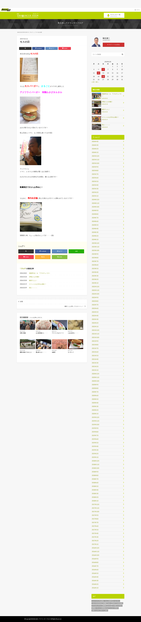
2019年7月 (95, 435)
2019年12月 (95, 417)
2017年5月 (95, 530)
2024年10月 (95, 207)
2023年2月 (95, 279)
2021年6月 (95, 352)
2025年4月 (95, 185)
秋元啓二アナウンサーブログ (70, 23)
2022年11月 (95, 290)
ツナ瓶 (114, 605)
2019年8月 (95, 432)
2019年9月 (95, 428)
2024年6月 (95, 221)
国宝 (106, 610)
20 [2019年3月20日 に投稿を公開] (103, 76)
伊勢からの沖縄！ (34, 277)
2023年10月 (95, 250)
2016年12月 (95, 548)
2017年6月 (95, 526)
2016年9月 (95, 559)
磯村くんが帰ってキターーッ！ (74, 306)
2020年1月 (95, 413)
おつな (109, 605)
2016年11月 (95, 551)
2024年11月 (95, 203)
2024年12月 (95, 199)
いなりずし (116, 601)
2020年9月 (95, 384)
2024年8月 (95, 214)
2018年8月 (95, 475)
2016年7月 (95, 566)
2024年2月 (95, 236)
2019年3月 (95, 450)
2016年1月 (95, 588)
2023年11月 (95, 247)
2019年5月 (95, 443)
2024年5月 (95, 225)
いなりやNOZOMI (97, 603)
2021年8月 (95, 344)
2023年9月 (95, 254)
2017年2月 (95, 540)
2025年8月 (95, 170)
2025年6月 (95, 178)
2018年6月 (95, 482)
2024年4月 (95, 228)
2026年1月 (95, 152)
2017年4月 (95, 533)
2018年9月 (95, 472)
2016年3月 (95, 580)
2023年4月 (95, 272)
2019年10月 (95, 424)
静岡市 (104, 605)
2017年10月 (95, 511)
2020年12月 (95, 374)
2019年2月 (95, 453)
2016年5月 (95, 573)
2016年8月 (95, 562)
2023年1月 (95, 283)
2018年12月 (95, 461)
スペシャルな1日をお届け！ (37, 284)
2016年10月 (95, 555)
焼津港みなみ (105, 608)
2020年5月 (95, 399)
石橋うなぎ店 (95, 610)
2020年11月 (95, 377)
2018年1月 (95, 501)
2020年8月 (95, 388)
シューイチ (95, 601)
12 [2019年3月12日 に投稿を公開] (98, 73)
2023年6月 (95, 265)
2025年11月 (95, 159)
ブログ (23, 268)
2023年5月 (95, 268)
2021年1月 (95, 370)
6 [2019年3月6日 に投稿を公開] (103, 69)
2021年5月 (95, 355)
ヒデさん (119, 605)
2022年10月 (95, 294)
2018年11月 (95, 464)
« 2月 (93, 82)
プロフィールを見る (113, 44)
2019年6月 (95, 439)
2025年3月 (95, 188)
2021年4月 (95, 359)
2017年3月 (95, 537)
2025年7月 (95, 174)
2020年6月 (95, 395)
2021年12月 (95, 330)
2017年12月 (95, 504)
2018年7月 (95, 479)
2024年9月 (95, 210)
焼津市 (110, 601)
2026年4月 (95, 141)
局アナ (102, 610)
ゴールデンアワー (96, 605)
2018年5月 (95, 486)
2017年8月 (95, 519)
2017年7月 (95, 522)
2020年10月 (95, 381)
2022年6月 (95, 308)
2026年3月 (95, 145)
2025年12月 (95, 156)
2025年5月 (95, 181)
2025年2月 (95, 192)
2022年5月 (95, 312)
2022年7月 (95, 305)
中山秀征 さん (103, 601)
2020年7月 (95, 392)
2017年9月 (95, 515)
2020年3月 (95, 406)
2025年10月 (95, 163)
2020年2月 (95, 410)
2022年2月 (95, 323)
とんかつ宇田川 (114, 608)
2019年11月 (95, 421)
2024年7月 (95, 218)
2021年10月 (95, 337)
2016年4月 (95, 577)
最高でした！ (33, 280)
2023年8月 (95, 257)
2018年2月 (95, 497)
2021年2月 (95, 366)
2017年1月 (95, 544)
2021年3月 (95, 363)
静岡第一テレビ (96, 608)
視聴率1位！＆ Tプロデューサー (39, 273)
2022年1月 (95, 326)
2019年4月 (95, 446)
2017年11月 (95, 508)
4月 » (97, 82)
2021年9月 (95, 341)
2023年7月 (95, 261)
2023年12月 (95, 243)
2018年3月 (95, 493)
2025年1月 (95, 196)
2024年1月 (95, 239)
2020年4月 (95, 403)
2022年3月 (95, 319)
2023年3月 (95, 276)
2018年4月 (95, 490)
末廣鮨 (104, 603)
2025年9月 (95, 167)
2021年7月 (95, 348)
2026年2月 (95, 149)
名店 (114, 603)
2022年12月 (95, 286)
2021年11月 (95, 334)
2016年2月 (95, 584)
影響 (21, 301)
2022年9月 (95, 297)
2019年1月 (95, 457)
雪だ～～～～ (33, 287)
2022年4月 (95, 315)
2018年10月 (95, 468)
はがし (109, 603)
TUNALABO (119, 603)
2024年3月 (95, 232)
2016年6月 (95, 569)
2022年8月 (95, 301)
